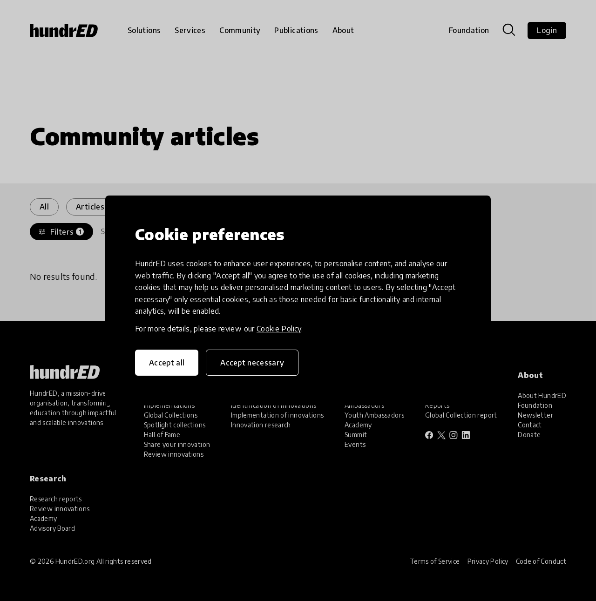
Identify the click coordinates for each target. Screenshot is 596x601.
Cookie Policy (279, 328)
